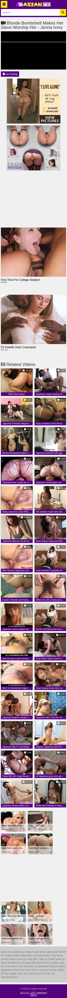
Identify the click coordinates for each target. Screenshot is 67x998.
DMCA (33, 995)
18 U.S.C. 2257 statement (33, 992)
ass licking (10, 74)
